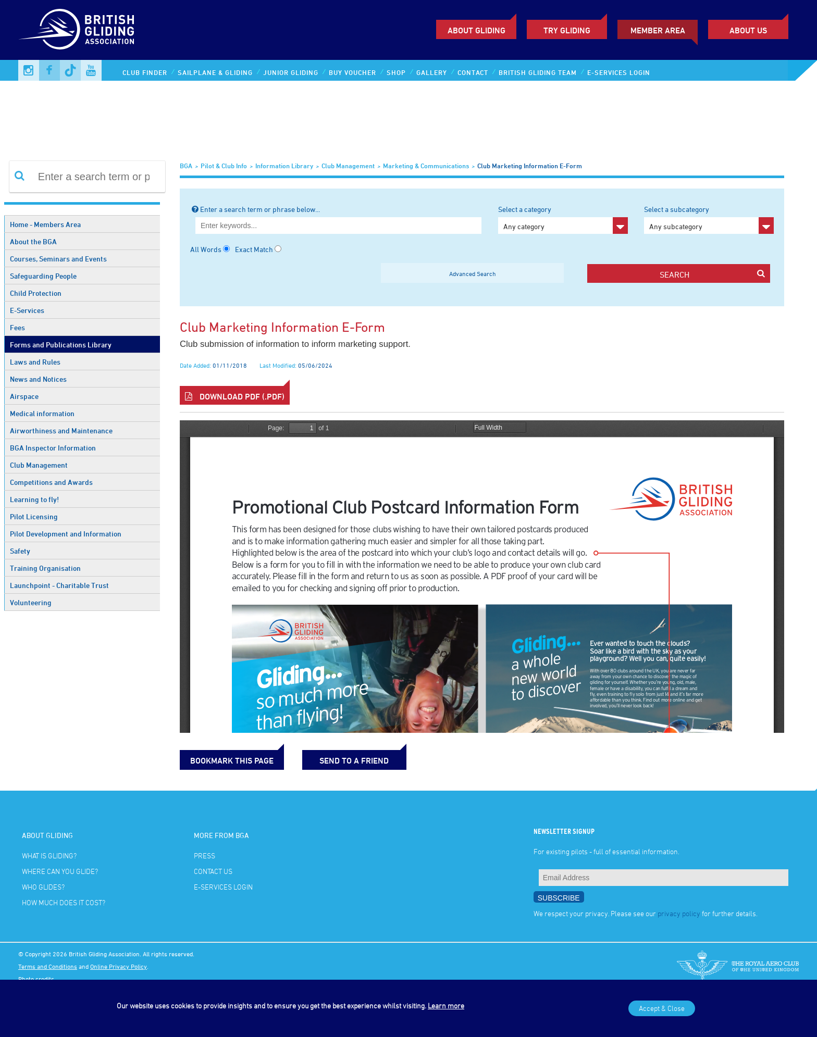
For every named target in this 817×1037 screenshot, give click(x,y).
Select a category (563, 219)
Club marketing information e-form (529, 165)
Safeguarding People (43, 275)
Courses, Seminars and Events (58, 258)
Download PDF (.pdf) (234, 396)
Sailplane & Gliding (215, 72)
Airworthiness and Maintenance (61, 430)
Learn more (446, 1005)
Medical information (42, 413)
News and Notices (38, 378)
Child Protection (35, 293)
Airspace (24, 396)
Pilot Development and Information (65, 533)
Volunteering (31, 602)
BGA (186, 165)
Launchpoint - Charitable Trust (59, 585)
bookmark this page (232, 760)
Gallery (431, 72)
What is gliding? (49, 855)
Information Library (284, 165)
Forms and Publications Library (61, 344)
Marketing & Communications (426, 165)
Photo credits (36, 978)
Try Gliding (566, 30)
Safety (20, 550)
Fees (17, 327)
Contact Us (213, 871)
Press (204, 855)
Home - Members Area (45, 224)
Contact (472, 72)
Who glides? (43, 886)
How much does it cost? (63, 902)
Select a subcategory (709, 219)
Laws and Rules (35, 361)
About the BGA (33, 241)
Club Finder (144, 72)
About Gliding (476, 30)
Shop (396, 72)
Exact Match (254, 249)
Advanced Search (472, 273)
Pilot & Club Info (224, 165)
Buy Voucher (352, 72)
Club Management (39, 464)
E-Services (27, 310)
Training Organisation (45, 568)
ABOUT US (748, 30)
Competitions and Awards (51, 482)
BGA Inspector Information (53, 447)
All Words (205, 249)
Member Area (657, 30)
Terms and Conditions (47, 966)
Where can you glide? (60, 871)
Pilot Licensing (34, 516)
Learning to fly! (34, 499)
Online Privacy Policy (118, 966)
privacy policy (679, 913)
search (712, 274)
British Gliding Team (538, 72)
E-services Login (618, 72)
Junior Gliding (290, 72)
